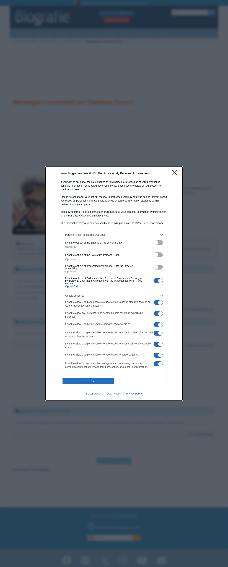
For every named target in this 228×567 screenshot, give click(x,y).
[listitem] (114, 235)
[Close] (175, 173)
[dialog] (114, 283)
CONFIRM (88, 381)
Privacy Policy (134, 393)
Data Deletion (93, 393)
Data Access (114, 393)
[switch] (158, 242)
